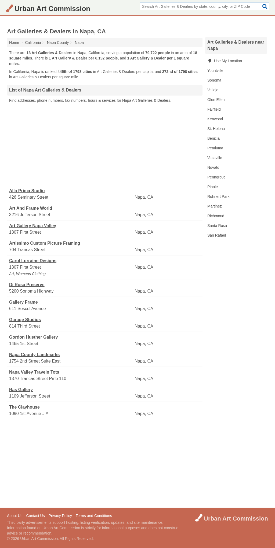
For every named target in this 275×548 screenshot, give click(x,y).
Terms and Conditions (94, 516)
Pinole (212, 187)
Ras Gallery (21, 389)
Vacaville (214, 158)
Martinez (214, 206)
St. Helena (216, 129)
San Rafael (216, 235)
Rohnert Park (218, 196)
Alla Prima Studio (27, 190)
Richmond (215, 216)
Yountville (215, 70)
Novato (213, 167)
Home (14, 42)
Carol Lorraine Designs (32, 260)
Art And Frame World (30, 208)
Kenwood (215, 119)
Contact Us (35, 516)
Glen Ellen (216, 99)
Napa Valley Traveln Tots (34, 372)
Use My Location (224, 61)
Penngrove (216, 177)
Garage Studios (25, 319)
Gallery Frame (23, 302)
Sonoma (214, 80)
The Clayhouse (24, 407)
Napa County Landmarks (34, 354)
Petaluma (215, 148)
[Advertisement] (104, 145)
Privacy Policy (60, 516)
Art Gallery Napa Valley (32, 225)
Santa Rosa (217, 225)
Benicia (213, 138)
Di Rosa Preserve (27, 284)
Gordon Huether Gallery (33, 337)
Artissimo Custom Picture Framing (44, 243)
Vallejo (212, 90)
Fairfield (214, 109)
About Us (15, 516)
